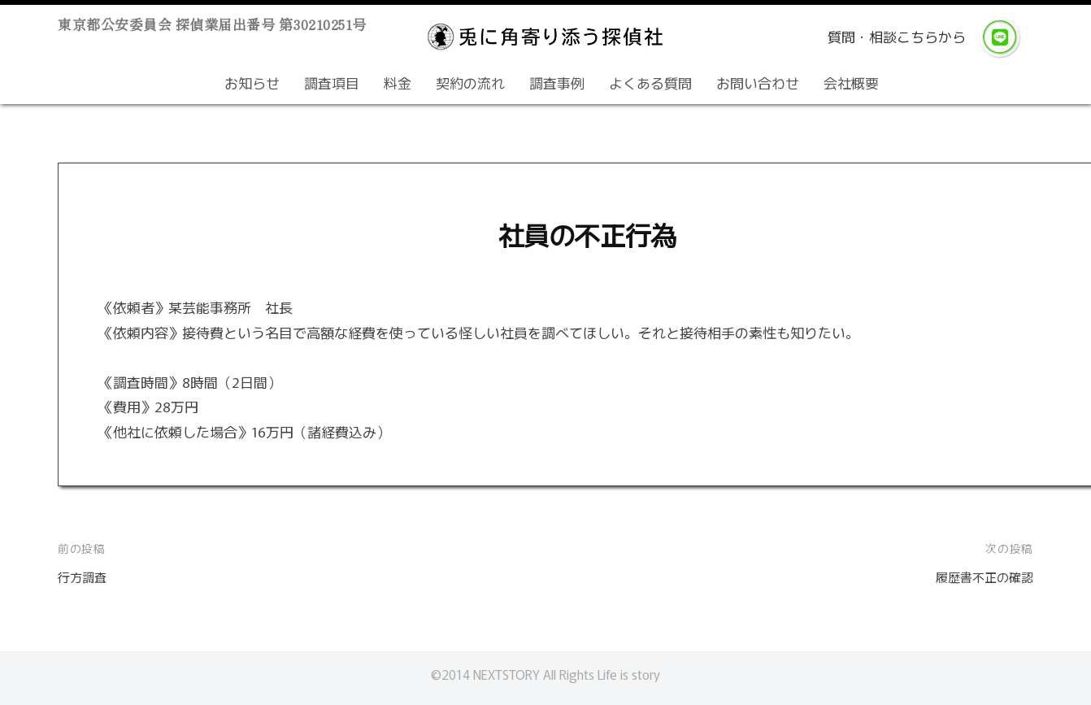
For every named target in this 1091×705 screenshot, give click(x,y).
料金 (397, 82)
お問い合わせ (757, 82)
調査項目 (331, 82)
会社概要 (851, 82)
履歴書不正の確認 (978, 576)
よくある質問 (650, 82)
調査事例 (557, 82)
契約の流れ (470, 82)
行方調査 (85, 576)
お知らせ (252, 82)
